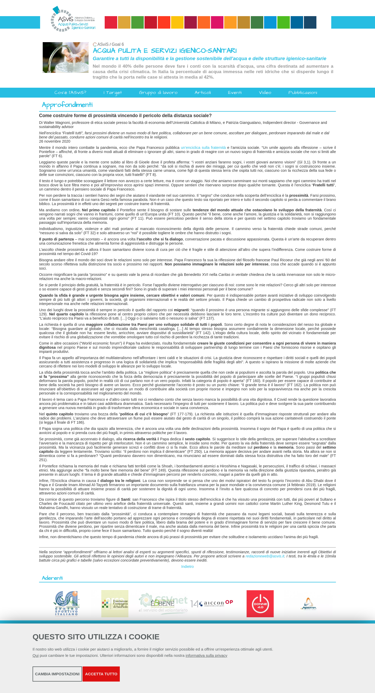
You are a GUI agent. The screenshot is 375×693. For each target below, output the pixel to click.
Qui (36, 659)
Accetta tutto (167, 677)
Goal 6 (118, 44)
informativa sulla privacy (206, 659)
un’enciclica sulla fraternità (203, 147)
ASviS (103, 44)
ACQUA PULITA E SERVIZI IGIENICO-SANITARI (164, 51)
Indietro (187, 566)
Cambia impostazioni (73, 677)
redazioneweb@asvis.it (265, 556)
